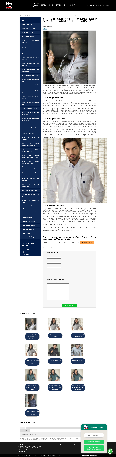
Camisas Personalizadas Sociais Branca (30, 86)
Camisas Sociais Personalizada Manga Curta (30, 113)
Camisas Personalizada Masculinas (30, 47)
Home (36, 5)
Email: (53, 262)
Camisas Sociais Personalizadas (30, 124)
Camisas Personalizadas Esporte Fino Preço (30, 58)
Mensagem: (54, 291)
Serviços (59, 5)
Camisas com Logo (27, 24)
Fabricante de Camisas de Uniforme (30, 201)
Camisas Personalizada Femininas (30, 41)
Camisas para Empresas (28, 36)
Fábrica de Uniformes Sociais (29, 190)
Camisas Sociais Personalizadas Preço (30, 129)
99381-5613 (107, 5)
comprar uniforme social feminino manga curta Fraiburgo (78, 387)
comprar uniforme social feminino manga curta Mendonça (55, 387)
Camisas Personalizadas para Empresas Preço (30, 70)
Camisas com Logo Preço (29, 28)
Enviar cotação (69, 305)
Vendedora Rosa (93, 448)
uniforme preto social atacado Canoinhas (78, 361)
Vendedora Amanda (93, 442)
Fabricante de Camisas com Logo (30, 195)
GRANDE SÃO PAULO (50, 427)
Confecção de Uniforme (28, 133)
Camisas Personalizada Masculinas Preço (30, 53)
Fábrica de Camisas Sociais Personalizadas (30, 173)
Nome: (53, 257)
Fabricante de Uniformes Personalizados (30, 213)
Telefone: (53, 266)
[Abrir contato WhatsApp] (110, 451)
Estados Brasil (41, 427)
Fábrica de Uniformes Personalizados (30, 185)
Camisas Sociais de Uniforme (29, 108)
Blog (65, 5)
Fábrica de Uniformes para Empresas (30, 179)
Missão (51, 5)
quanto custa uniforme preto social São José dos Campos (32, 336)
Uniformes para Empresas (28, 225)
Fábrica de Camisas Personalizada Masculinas (30, 144)
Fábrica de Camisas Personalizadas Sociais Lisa (30, 168)
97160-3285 (99, 5)
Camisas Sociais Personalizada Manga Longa (30, 119)
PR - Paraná (74, 427)
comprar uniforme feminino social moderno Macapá (32, 387)
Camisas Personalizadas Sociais (30, 75)
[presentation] (57, 274)
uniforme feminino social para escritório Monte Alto (32, 361)
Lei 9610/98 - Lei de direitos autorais (54, 439)
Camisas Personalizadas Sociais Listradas (30, 97)
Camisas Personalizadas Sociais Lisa (30, 92)
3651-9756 (91, 5)
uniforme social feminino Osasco (55, 335)
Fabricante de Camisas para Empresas (30, 207)
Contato (73, 5)
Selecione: (23, 427)
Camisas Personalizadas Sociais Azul (30, 80)
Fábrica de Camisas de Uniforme (30, 138)
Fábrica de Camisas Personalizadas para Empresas (30, 156)
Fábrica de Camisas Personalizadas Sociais (30, 162)
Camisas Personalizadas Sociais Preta (30, 103)
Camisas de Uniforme (27, 32)
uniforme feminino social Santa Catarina (78, 335)
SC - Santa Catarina (25, 430)
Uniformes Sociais (26, 233)
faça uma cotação (87, 242)
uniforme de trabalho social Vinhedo (55, 361)
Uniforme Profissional (27, 217)
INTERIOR (58, 427)
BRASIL (27, 427)
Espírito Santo (34, 427)
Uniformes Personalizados (29, 229)
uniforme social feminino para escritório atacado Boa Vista (32, 412)
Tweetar (45, 29)
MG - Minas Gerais (66, 427)
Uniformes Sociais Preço (28, 237)
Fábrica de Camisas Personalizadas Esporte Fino (30, 150)
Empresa (43, 5)
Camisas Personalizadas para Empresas (30, 64)
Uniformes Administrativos (29, 221)
